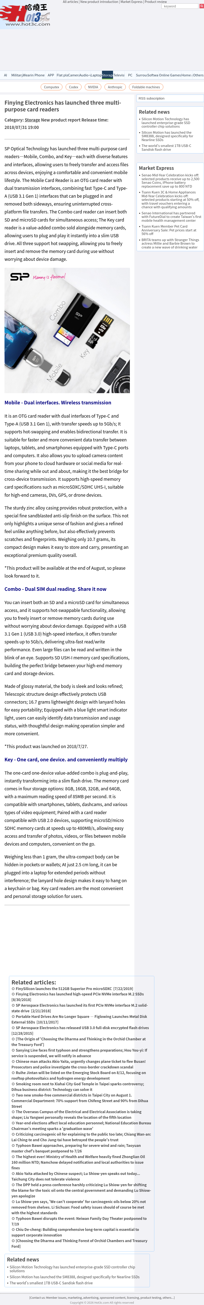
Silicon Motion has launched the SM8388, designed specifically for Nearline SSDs (75, 1276)
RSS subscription (151, 98)
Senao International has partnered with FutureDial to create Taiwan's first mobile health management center (171, 216)
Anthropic (115, 87)
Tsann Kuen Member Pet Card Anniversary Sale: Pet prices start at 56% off (169, 230)
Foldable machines (146, 87)
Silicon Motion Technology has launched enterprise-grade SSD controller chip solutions (72, 1268)
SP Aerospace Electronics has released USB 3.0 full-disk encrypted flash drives (82, 1027)
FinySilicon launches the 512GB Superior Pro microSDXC (64, 988)
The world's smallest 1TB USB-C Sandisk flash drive (51, 1282)
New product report (61, 120)
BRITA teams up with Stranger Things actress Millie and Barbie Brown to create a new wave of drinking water (170, 243)
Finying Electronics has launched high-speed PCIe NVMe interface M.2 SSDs (80, 993)
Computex (51, 87)
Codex (73, 87)
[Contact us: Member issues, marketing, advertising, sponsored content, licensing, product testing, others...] (102, 1297)
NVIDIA (93, 87)
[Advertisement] (133, 37)
